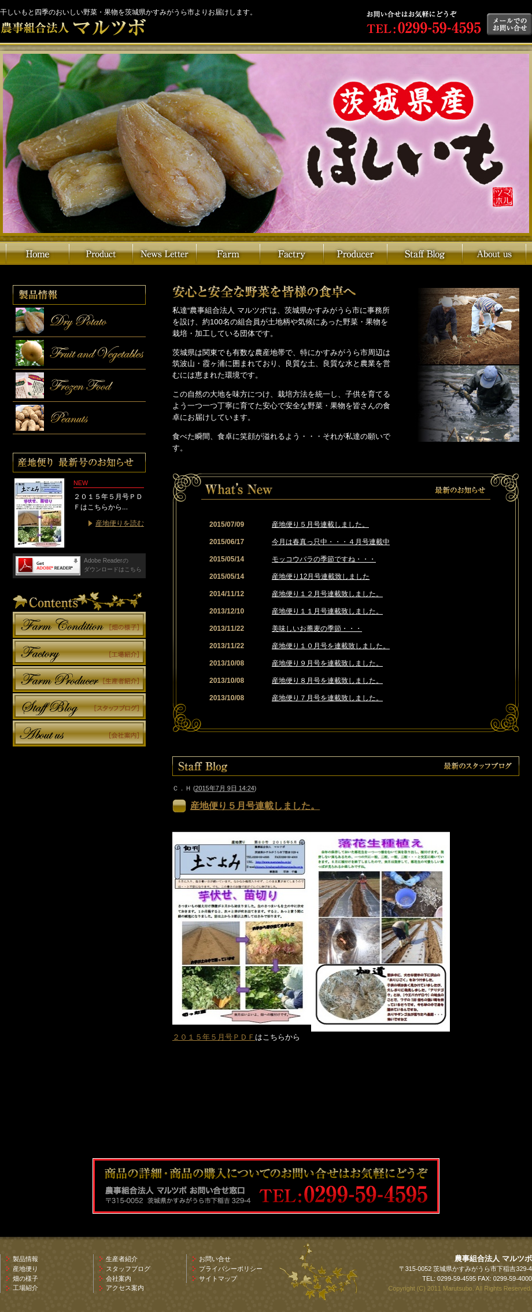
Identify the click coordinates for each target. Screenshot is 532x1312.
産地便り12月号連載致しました (321, 576)
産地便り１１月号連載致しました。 (327, 611)
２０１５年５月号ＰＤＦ (213, 1037)
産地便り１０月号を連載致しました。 (331, 646)
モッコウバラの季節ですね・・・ (324, 559)
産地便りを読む (119, 523)
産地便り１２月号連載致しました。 (327, 594)
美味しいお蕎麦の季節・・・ (317, 628)
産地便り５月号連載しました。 (320, 524)
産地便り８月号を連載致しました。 (327, 681)
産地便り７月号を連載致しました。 (327, 698)
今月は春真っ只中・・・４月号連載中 (331, 542)
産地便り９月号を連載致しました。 (327, 663)
